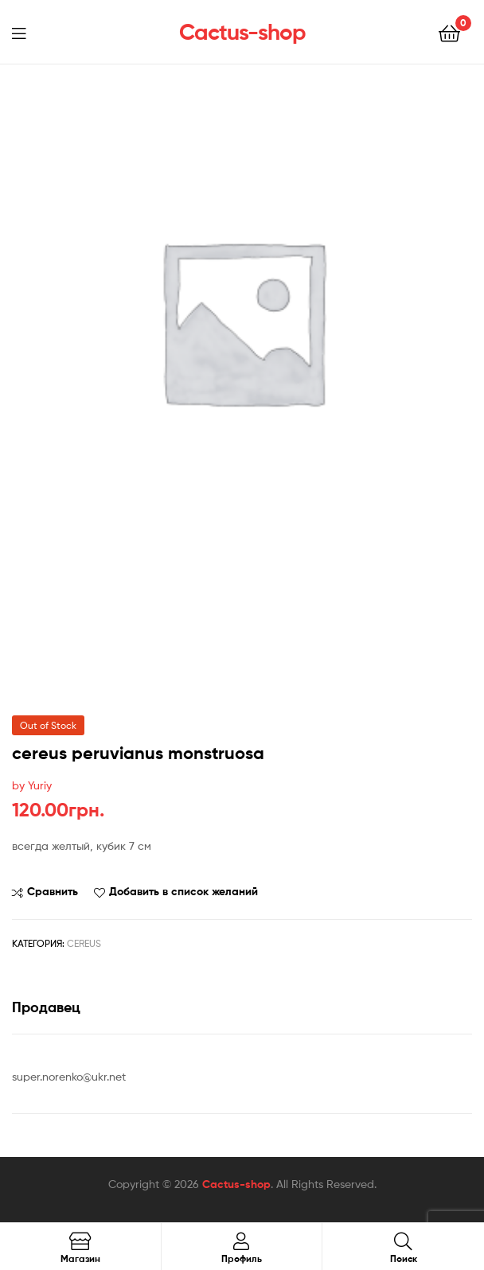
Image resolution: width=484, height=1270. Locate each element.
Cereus (84, 943)
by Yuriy (32, 785)
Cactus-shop (242, 31)
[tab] (242, 1007)
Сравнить (52, 891)
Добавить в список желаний (183, 891)
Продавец (46, 1007)
